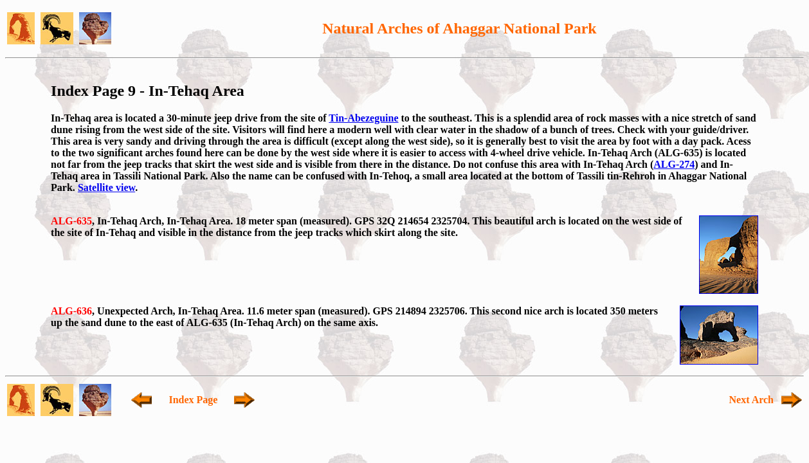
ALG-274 (674, 164)
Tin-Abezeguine (363, 118)
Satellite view (106, 187)
